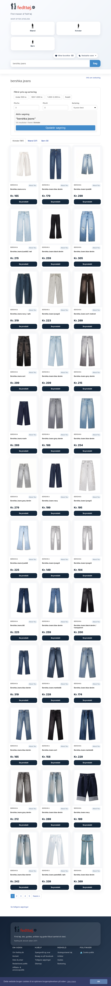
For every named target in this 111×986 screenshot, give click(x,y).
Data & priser (17, 960)
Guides (60, 960)
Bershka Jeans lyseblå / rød (21, 251)
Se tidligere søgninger (19, 907)
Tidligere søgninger (43, 960)
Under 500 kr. (21, 97)
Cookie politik (87, 952)
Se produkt (23, 202)
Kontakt (15, 956)
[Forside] (23, 6)
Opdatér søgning (55, 127)
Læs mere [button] (71, 981)
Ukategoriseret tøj (64, 952)
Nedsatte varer (87, 55)
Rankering (61, 964)
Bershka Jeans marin (18, 438)
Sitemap (38, 964)
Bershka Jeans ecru (18, 189)
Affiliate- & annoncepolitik (18, 968)
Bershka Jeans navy (50, 501)
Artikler (60, 956)
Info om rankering (93, 78)
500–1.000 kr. (37, 97)
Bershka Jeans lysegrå (51, 314)
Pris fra (16, 103)
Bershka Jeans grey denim (84, 376)
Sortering (75, 103)
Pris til (45, 103)
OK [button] (98, 982)
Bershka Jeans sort (17, 376)
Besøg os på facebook (44, 956)
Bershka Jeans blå (17, 625)
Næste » (36, 896)
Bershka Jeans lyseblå (82, 189)
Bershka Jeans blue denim (52, 189)
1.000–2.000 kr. (53, 97)
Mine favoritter (64, 55)
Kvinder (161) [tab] (18, 141)
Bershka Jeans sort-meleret (85, 314)
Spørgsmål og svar (42, 952)
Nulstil (67, 97)
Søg (95, 63)
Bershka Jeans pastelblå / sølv (54, 875)
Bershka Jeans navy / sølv (20, 314)
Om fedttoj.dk (18, 952)
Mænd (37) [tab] (32, 141)
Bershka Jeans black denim (52, 251)
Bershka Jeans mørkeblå (51, 688)
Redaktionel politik (19, 964)
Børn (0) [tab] (44, 141)
